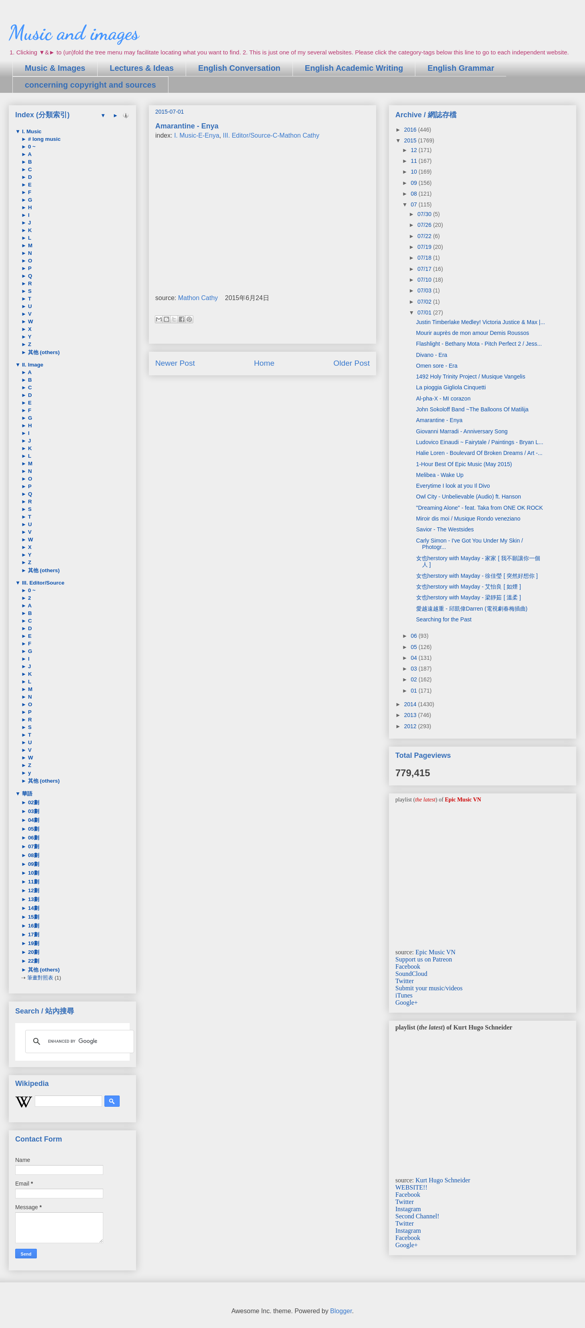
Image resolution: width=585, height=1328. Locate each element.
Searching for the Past (444, 619)
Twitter (404, 980)
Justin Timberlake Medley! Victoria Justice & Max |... (480, 322)
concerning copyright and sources (90, 84)
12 (414, 150)
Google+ (406, 1002)
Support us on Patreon (423, 959)
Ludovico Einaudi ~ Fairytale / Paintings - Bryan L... (479, 442)
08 (414, 193)
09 (414, 183)
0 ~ (31, 147)
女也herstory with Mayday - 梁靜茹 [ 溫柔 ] (468, 597)
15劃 (32, 917)
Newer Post (175, 363)
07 (414, 204)
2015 (411, 140)
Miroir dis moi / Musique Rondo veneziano (468, 518)
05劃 (32, 829)
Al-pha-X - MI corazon (443, 398)
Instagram (408, 1209)
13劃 (32, 899)
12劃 (32, 890)
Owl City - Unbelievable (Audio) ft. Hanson (468, 496)
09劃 (32, 864)
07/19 (425, 247)
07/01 (425, 312)
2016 (411, 129)
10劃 (32, 873)
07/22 (425, 236)
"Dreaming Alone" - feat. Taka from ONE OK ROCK (479, 508)
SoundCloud (411, 973)
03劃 (32, 811)
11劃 (32, 882)
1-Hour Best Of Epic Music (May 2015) (464, 464)
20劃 (32, 952)
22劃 (32, 961)
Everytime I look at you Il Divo (453, 486)
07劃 (32, 846)
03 (414, 668)
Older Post (351, 363)
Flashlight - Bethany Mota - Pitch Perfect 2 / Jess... (479, 344)
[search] (78, 1041)
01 (414, 690)
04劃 (32, 820)
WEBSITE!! (411, 1187)
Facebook (407, 966)
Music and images (74, 33)
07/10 (425, 279)
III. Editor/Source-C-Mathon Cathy (271, 135)
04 (414, 658)
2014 (411, 704)
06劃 (32, 838)
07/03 (425, 290)
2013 (411, 715)
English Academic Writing (354, 68)
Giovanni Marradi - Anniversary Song (462, 431)
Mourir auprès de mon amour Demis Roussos (472, 333)
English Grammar (460, 68)
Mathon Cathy (198, 297)
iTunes (404, 995)
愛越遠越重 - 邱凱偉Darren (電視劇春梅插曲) (471, 608)
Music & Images (55, 68)
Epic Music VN (435, 952)
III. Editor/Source (42, 583)
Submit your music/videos (429, 988)
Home (264, 363)
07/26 (425, 225)
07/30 (425, 214)
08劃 (32, 855)
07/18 (425, 257)
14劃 (32, 908)
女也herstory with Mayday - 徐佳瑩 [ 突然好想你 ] (477, 576)
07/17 (425, 269)
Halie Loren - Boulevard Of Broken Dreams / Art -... (479, 453)
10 (414, 171)
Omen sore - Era (436, 366)
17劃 (32, 934)
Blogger (341, 1311)
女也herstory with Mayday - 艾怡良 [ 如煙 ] (468, 586)
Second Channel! (417, 1216)
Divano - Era (431, 355)
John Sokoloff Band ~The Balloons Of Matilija (472, 409)
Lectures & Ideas (142, 68)
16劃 (32, 926)
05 (414, 647)
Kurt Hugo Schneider (442, 1180)
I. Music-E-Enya (196, 135)
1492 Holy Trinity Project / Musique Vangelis (470, 376)
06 (414, 636)
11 (414, 161)
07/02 (425, 301)
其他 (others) (43, 352)
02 (414, 679)
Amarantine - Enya (439, 420)
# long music (43, 139)
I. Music (31, 131)
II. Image (31, 365)
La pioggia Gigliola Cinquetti (451, 387)
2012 (411, 726)
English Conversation (239, 68)
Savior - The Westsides (445, 529)
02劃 (32, 802)
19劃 (32, 943)
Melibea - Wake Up (440, 475)
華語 (26, 794)
